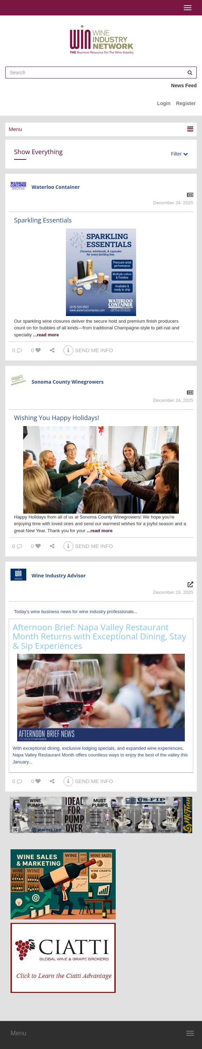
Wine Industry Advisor (59, 575)
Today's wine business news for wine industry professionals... (75, 611)
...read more (46, 334)
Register (186, 103)
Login (163, 103)
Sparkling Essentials (43, 220)
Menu (18, 1033)
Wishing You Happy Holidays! (56, 417)
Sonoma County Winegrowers (68, 381)
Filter (179, 154)
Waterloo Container (56, 187)
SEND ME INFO (88, 350)
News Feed (184, 85)
